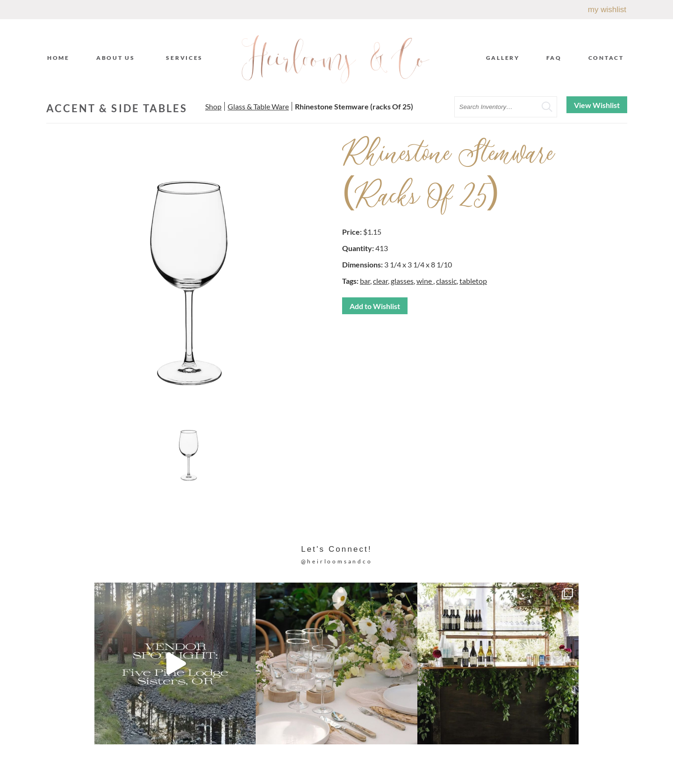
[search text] (505, 106)
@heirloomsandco (336, 561)
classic (446, 280)
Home (58, 57)
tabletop (473, 280)
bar (365, 280)
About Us (118, 57)
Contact (606, 57)
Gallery (503, 57)
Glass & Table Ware (258, 106)
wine (424, 280)
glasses (402, 280)
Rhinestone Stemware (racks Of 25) (354, 106)
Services (187, 57)
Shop (213, 106)
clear (380, 280)
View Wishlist (597, 105)
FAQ (554, 57)
